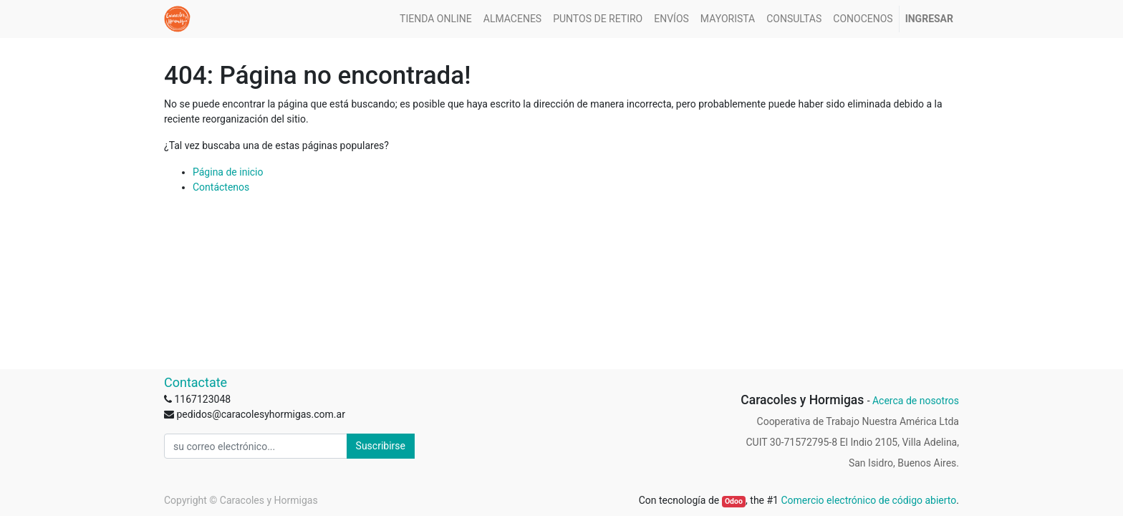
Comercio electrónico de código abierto (868, 500)
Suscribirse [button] (380, 446)
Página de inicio (228, 172)
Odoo (734, 501)
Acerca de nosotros (915, 400)
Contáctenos (221, 187)
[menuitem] (436, 19)
